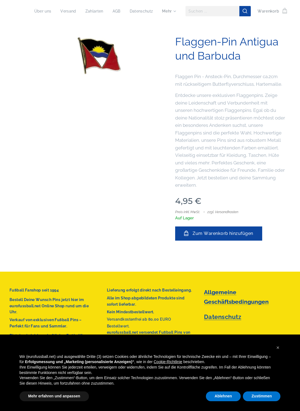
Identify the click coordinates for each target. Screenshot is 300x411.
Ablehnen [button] (223, 396)
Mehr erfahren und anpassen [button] (54, 396)
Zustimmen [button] (262, 396)
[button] (278, 347)
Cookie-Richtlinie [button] (168, 362)
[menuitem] (39, 11)
